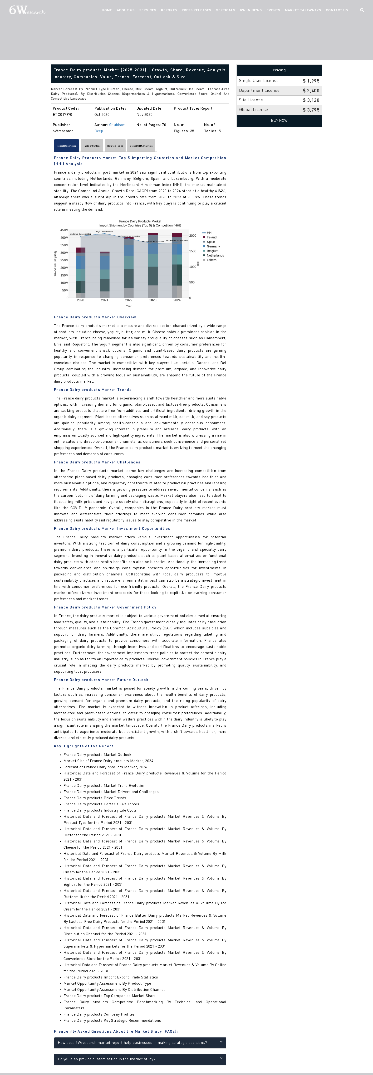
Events (273, 11)
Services (147, 11)
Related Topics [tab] (148, 147)
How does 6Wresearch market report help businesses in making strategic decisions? (140, 1044)
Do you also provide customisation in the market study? (140, 1060)
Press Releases (196, 11)
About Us (125, 11)
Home (106, 11)
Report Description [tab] (74, 147)
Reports (168, 11)
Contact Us (336, 11)
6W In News (250, 11)
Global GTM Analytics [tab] (188, 147)
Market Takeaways (302, 11)
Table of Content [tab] (113, 147)
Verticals (225, 11)
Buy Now (279, 121)
